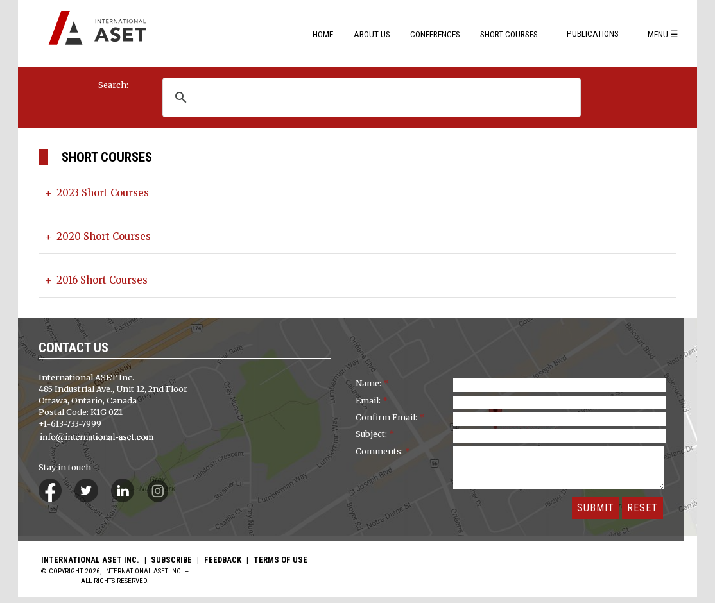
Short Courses (509, 33)
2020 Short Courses (111, 239)
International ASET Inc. (90, 566)
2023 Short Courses (110, 193)
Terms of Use (280, 566)
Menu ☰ (663, 33)
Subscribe (171, 566)
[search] (386, 97)
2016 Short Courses (110, 285)
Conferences (435, 33)
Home (323, 33)
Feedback (222, 566)
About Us (372, 33)
